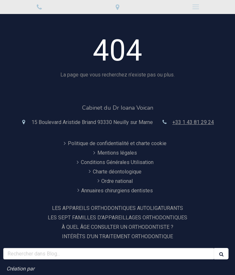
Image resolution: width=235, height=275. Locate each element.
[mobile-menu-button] (196, 6)
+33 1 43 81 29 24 (193, 122)
